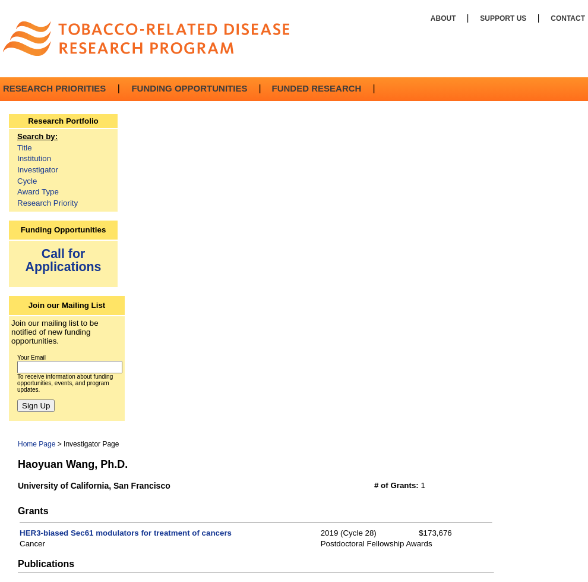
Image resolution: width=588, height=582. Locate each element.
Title (24, 147)
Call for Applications (64, 260)
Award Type (38, 191)
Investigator (37, 169)
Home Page (36, 444)
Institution (34, 158)
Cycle (27, 181)
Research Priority (47, 203)
